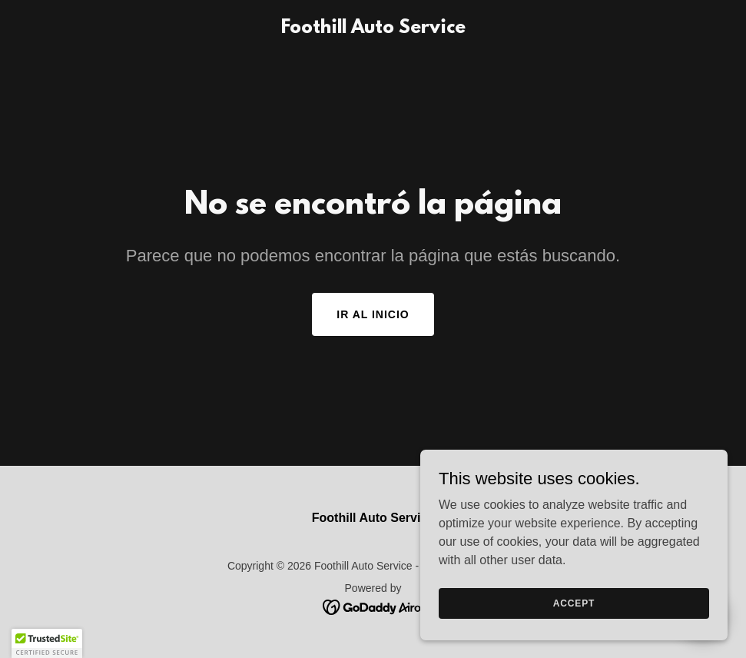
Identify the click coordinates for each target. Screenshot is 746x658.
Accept (574, 602)
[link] (373, 28)
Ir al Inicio (373, 314)
